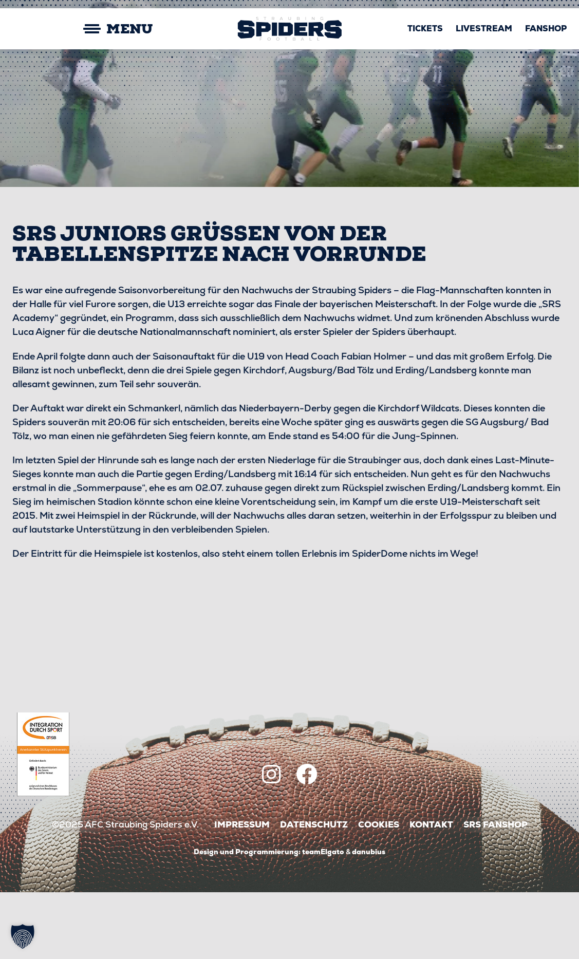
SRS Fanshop (495, 891)
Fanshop (546, 28)
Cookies (378, 891)
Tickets (425, 28)
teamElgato (323, 918)
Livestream (484, 28)
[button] (22, 936)
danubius (368, 918)
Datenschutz (314, 891)
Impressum (242, 891)
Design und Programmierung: (247, 918)
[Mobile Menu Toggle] (82, 29)
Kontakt (431, 891)
